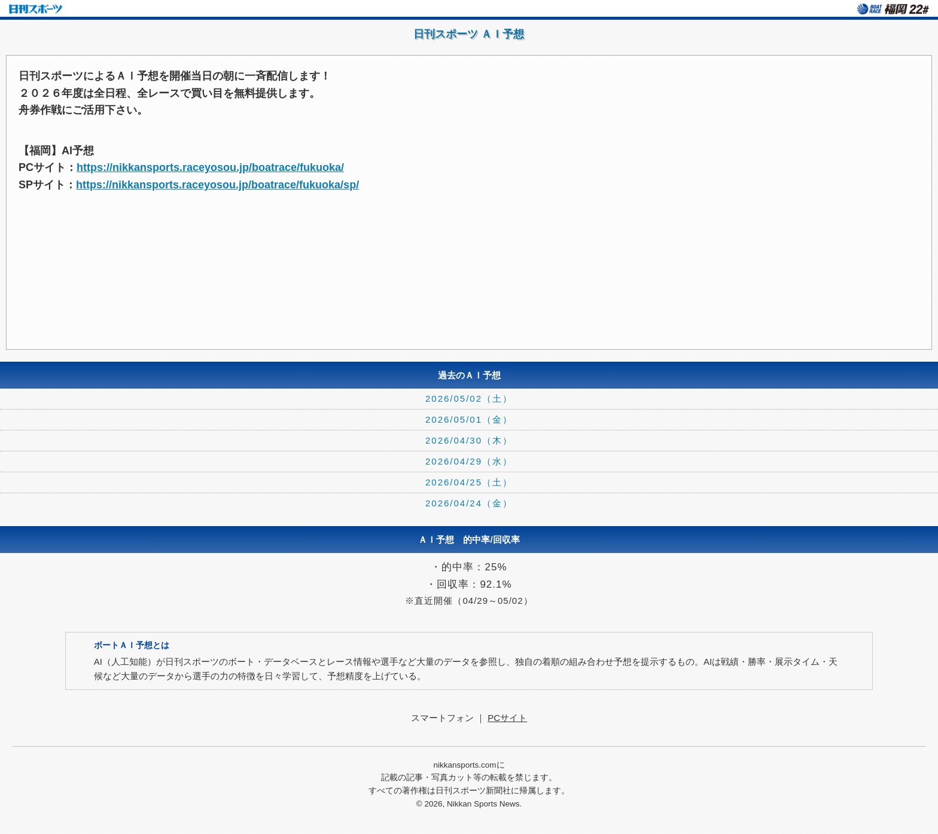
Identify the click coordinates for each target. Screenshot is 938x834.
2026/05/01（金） (469, 419)
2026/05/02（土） (469, 398)
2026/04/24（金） (469, 503)
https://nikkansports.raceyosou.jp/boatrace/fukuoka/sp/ (217, 185)
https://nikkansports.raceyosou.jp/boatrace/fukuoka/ (210, 167)
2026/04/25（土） (469, 482)
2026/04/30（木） (469, 440)
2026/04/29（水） (469, 461)
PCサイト (507, 718)
